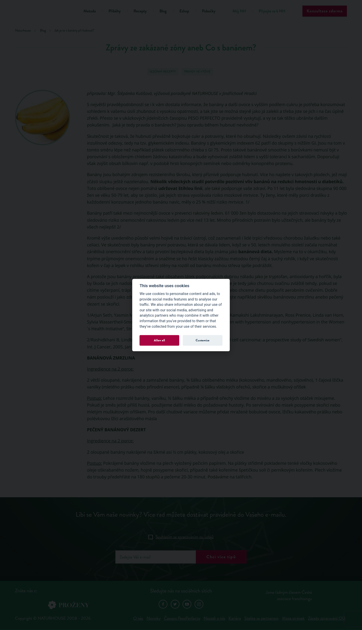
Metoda (89, 11)
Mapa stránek (293, 618)
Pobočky (208, 11)
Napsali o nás (214, 618)
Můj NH (239, 11)
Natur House (43, 12)
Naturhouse (23, 30)
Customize (202, 340)
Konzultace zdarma (325, 11)
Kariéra (235, 618)
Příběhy (115, 11)
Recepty (140, 11)
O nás (138, 618)
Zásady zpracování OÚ (326, 618)
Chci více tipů (221, 557)
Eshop (184, 11)
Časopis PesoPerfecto (182, 618)
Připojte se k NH (272, 11)
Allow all (159, 340)
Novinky (154, 618)
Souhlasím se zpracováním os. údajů (184, 537)
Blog (162, 11)
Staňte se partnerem (261, 618)
